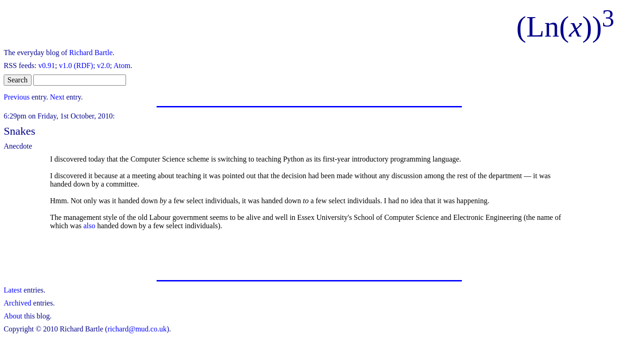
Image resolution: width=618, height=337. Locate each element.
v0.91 (46, 65)
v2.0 (103, 65)
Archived (18, 303)
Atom (122, 65)
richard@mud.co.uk (137, 329)
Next (57, 97)
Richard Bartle (91, 52)
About (13, 316)
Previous (17, 97)
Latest (13, 290)
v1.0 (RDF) (76, 65)
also (89, 226)
